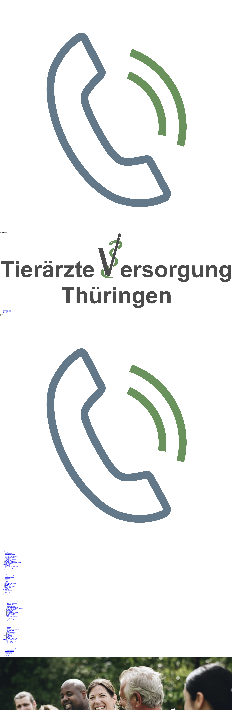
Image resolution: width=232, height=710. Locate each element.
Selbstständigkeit (8, 555)
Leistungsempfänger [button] (6, 564)
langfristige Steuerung (11, 646)
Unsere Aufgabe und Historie (12, 641)
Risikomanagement (8, 652)
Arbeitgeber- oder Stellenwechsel (11, 556)
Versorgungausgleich (9, 568)
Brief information (8, 590)
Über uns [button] (6, 640)
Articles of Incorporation (9, 592)
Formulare (7, 581)
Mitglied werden (6, 549)
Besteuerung (7, 565)
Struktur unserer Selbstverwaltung (13, 643)
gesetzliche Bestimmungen (12, 645)
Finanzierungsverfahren (9, 651)
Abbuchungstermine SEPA (10, 586)
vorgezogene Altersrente (9, 571)
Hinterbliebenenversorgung (10, 574)
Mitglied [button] (4, 550)
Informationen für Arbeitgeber (10, 583)
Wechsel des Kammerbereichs (10, 559)
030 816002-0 (3, 547)
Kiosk (6, 582)
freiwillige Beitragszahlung (10, 554)
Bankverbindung (8, 587)
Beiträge (6, 552)
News (6, 580)
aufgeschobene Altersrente (10, 573)
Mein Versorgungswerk (7, 311)
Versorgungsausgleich (9, 563)
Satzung (6, 585)
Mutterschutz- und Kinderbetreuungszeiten (13, 562)
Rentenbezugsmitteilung (9, 567)
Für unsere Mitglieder (7, 310)
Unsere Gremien (10, 642)
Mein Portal (5, 312)
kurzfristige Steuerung (11, 647)
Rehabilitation (7, 578)
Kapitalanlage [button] (7, 644)
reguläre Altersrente (8, 572)
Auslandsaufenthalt (8, 560)
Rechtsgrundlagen (8, 653)
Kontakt (6, 588)
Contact (6, 591)
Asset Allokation (10, 650)
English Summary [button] (6, 589)
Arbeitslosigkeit (8, 558)
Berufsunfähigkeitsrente (9, 577)
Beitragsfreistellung (8, 553)
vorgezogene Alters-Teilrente (10, 570)
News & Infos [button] (5, 579)
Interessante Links (8, 584)
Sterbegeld (7, 576)
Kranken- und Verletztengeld (10, 561)
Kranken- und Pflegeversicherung (11, 566)
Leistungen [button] (5, 569)
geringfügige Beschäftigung (10, 557)
